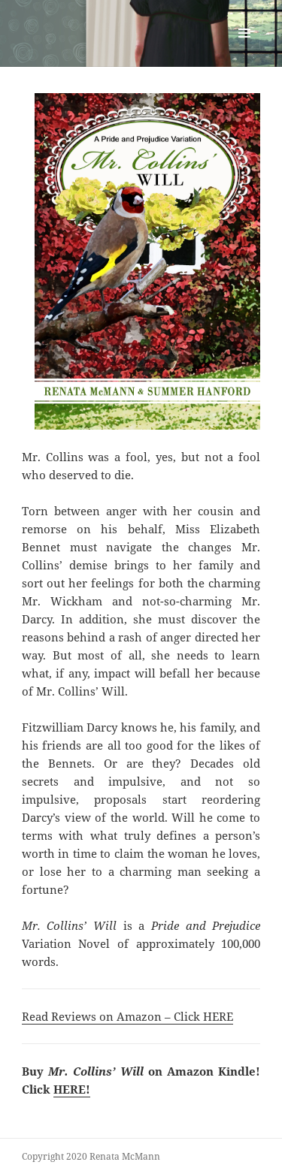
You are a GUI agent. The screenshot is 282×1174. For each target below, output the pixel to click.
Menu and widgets (244, 48)
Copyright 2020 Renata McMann (91, 1156)
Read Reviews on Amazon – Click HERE (127, 1016)
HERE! (71, 1089)
